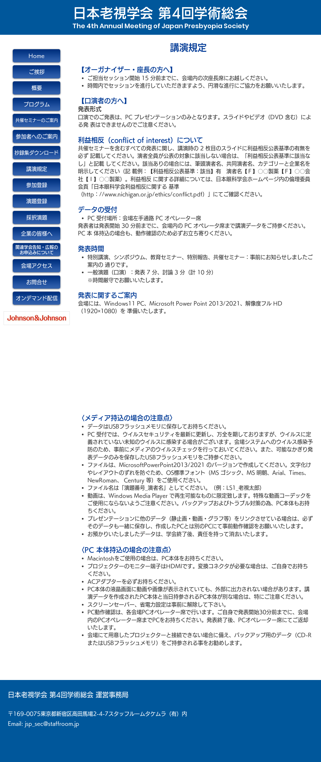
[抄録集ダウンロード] (36, 152)
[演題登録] (36, 201)
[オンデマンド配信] (36, 298)
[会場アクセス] (36, 265)
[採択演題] (36, 217)
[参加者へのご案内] (36, 136)
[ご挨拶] (36, 71)
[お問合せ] (36, 282)
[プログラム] (36, 104)
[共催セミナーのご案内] (36, 120)
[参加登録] (36, 185)
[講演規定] (36, 168)
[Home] (36, 55)
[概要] (36, 87)
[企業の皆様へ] (36, 233)
